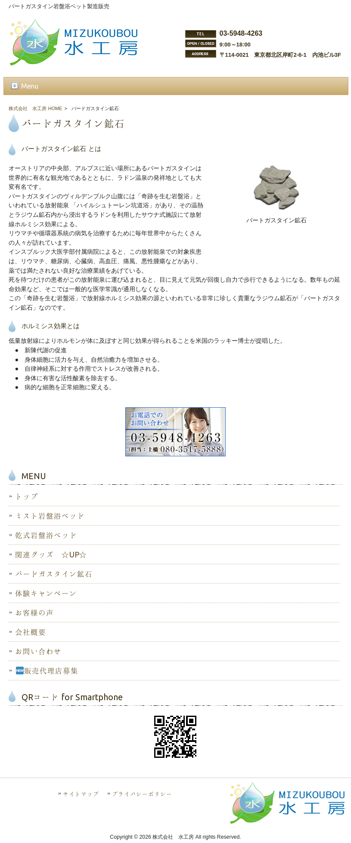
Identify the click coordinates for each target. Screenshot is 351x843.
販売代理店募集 (47, 670)
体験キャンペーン (46, 593)
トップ (26, 496)
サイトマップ (81, 794)
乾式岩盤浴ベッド (46, 535)
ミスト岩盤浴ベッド (50, 515)
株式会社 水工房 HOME (35, 108)
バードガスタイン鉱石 (54, 573)
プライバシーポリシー (142, 794)
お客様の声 (34, 612)
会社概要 (30, 632)
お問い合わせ (38, 651)
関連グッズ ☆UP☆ (51, 554)
